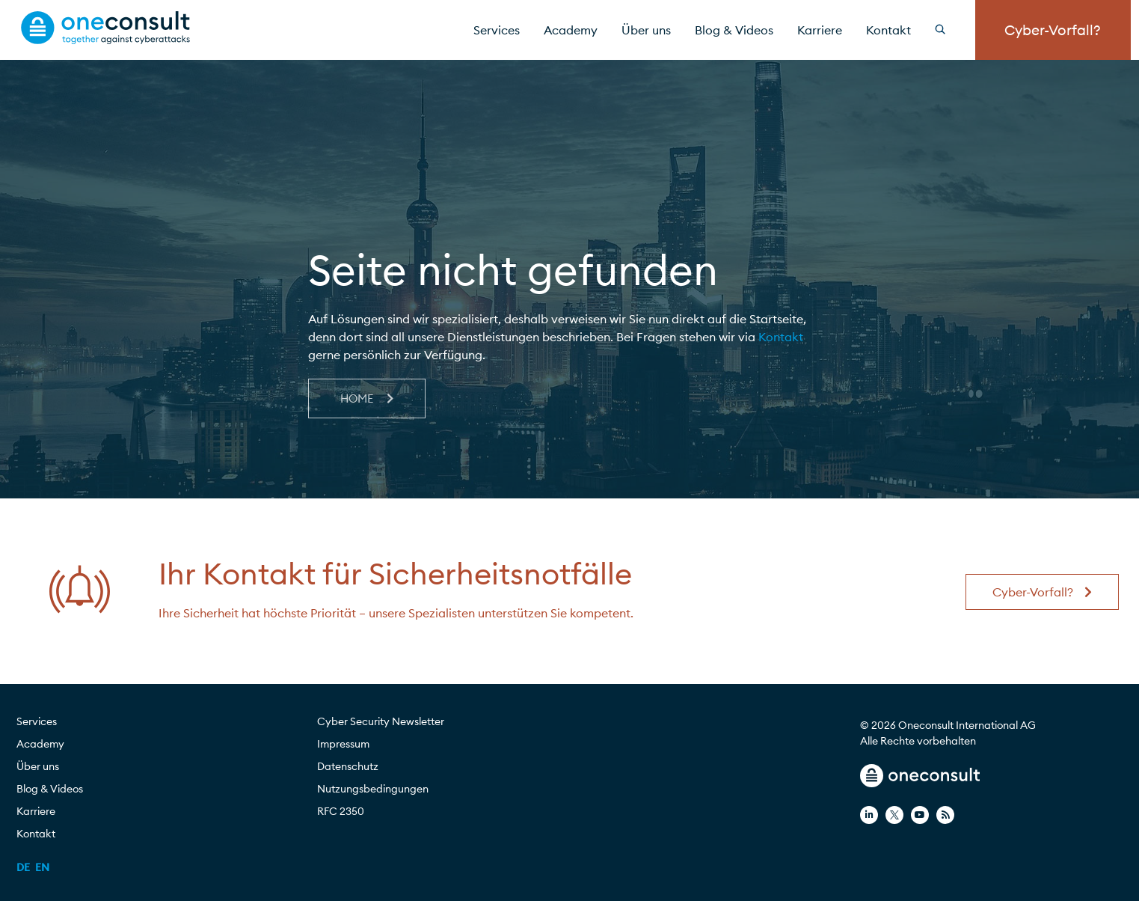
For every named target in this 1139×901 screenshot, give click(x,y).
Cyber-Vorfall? (1052, 30)
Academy (571, 29)
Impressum (343, 744)
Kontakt (888, 29)
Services (496, 29)
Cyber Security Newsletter (380, 721)
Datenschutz (347, 766)
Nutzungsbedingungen (373, 788)
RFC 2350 (340, 811)
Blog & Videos (734, 29)
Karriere (819, 29)
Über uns (646, 29)
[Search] (949, 30)
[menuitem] (23, 867)
